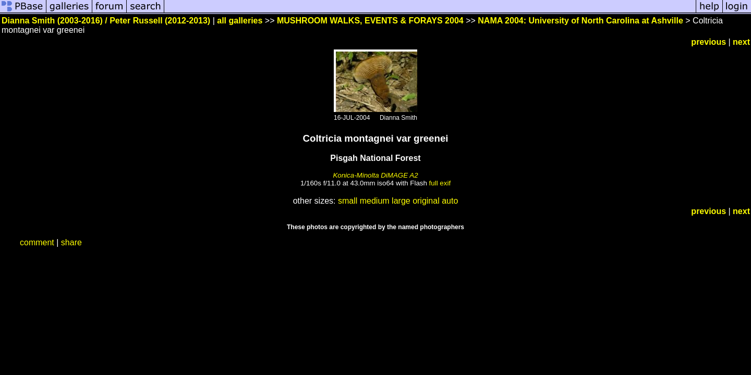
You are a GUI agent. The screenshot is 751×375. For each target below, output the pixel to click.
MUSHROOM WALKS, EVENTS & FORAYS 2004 (370, 20)
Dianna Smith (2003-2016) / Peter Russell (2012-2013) (106, 20)
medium (375, 200)
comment (37, 242)
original (426, 200)
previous (708, 42)
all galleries (239, 20)
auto (450, 200)
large (401, 200)
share (71, 242)
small (347, 200)
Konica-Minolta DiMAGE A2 (375, 175)
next (741, 42)
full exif (440, 183)
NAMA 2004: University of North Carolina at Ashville (580, 20)
